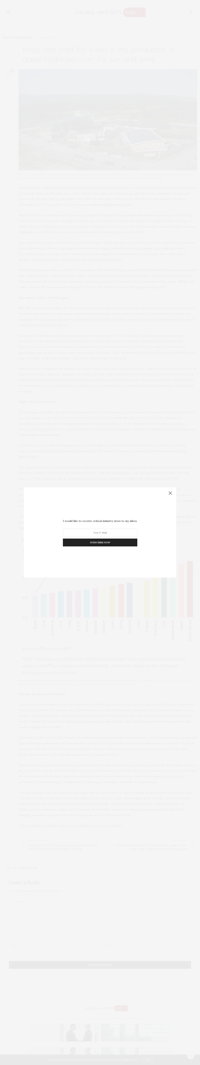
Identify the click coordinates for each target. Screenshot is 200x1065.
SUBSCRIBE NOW (100, 542)
